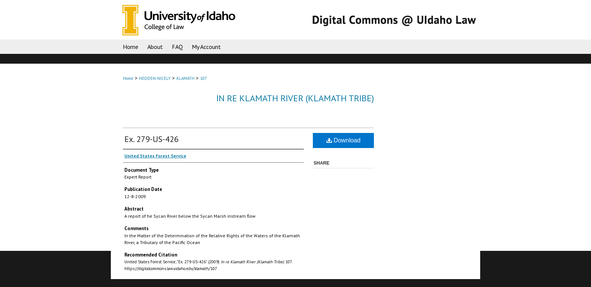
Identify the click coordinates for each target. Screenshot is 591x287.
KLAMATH (185, 78)
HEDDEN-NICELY (155, 78)
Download (343, 140)
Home (128, 78)
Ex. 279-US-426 (151, 139)
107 (203, 78)
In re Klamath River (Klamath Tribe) (295, 98)
